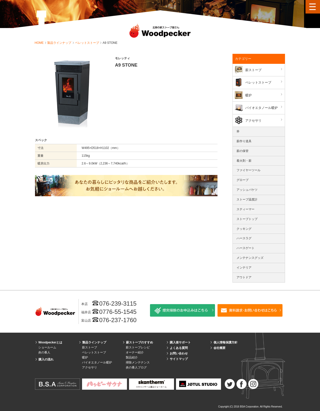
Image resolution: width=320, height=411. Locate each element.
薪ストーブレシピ (138, 347)
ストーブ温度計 (247, 199)
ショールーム (47, 347)
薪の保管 (242, 151)
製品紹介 (132, 357)
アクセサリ (264, 120)
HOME (39, 43)
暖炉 (264, 95)
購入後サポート (180, 342)
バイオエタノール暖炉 (264, 107)
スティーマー (245, 209)
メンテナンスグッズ (250, 258)
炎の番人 (44, 352)
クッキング (244, 229)
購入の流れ (46, 359)
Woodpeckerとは (50, 342)
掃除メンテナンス (138, 362)
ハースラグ (244, 238)
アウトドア (244, 277)
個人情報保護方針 (226, 342)
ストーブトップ (247, 219)
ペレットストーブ (87, 43)
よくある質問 (179, 348)
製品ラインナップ (59, 43)
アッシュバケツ (247, 189)
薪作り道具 (244, 141)
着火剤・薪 (244, 160)
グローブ (242, 180)
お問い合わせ (179, 353)
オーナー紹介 (135, 352)
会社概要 (220, 348)
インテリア (244, 267)
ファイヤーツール (248, 170)
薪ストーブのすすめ (139, 342)
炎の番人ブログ (136, 367)
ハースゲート (245, 248)
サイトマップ (179, 359)
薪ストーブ (264, 70)
